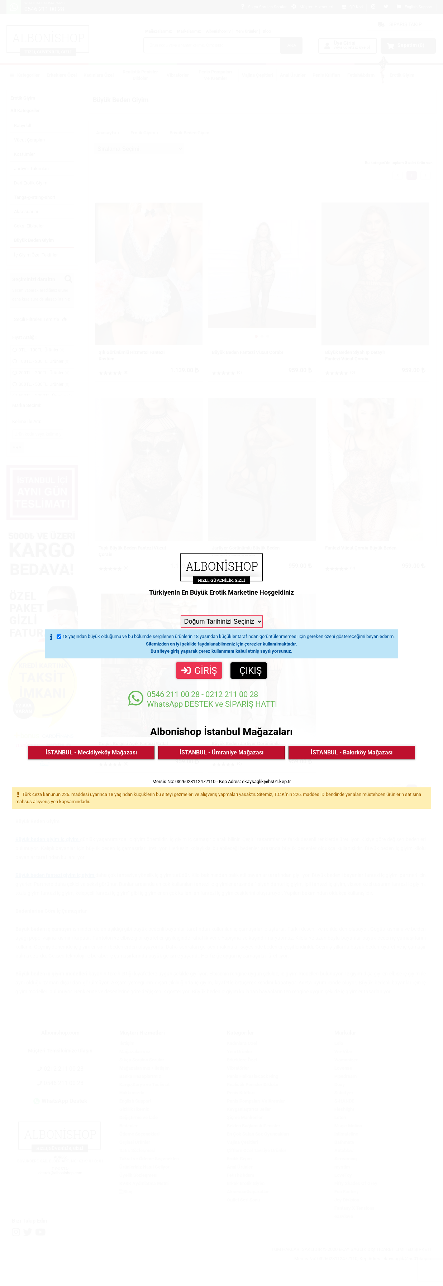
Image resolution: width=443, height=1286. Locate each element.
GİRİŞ (199, 670)
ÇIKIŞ (250, 670)
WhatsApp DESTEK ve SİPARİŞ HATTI (202, 699)
